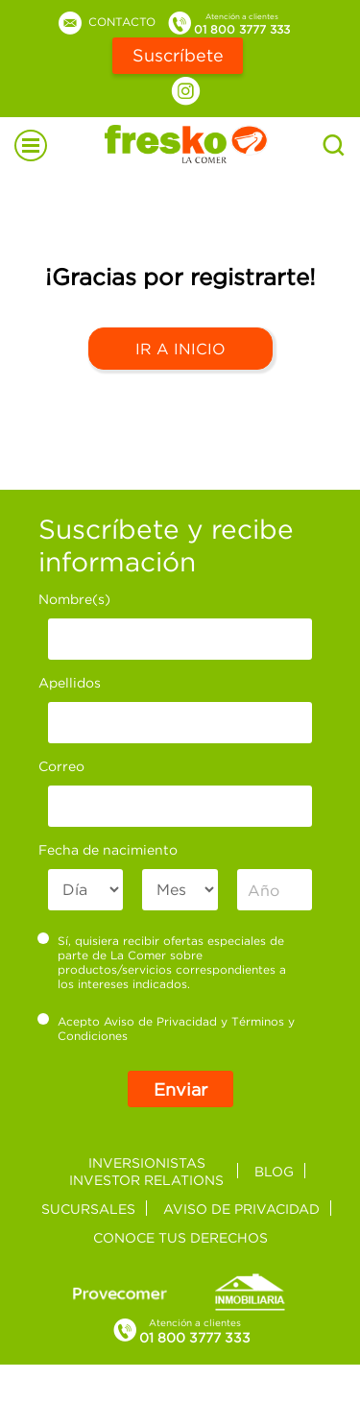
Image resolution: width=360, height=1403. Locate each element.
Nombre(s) (74, 599)
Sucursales (88, 1208)
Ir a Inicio (180, 348)
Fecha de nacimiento (108, 849)
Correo (61, 766)
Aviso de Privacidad (160, 1021)
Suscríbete (178, 55)
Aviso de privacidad (241, 1208)
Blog (274, 1171)
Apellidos (69, 682)
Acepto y (166, 1028)
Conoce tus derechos (180, 1237)
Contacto (106, 21)
